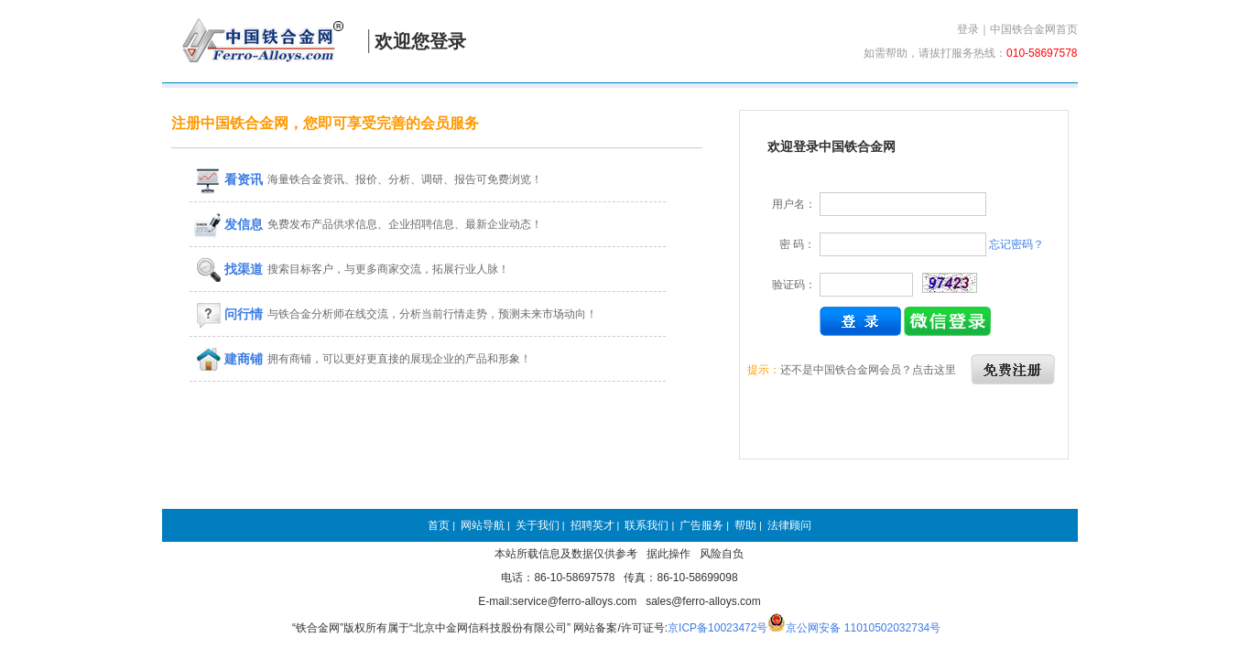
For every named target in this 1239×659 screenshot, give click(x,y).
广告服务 (701, 525)
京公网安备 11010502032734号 (863, 627)
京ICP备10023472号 (717, 627)
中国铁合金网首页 (1034, 29)
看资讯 (229, 179)
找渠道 (229, 269)
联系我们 (646, 525)
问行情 (229, 314)
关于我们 (538, 525)
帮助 (745, 525)
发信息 (229, 224)
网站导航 (483, 525)
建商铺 (229, 359)
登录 (968, 29)
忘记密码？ (1016, 244)
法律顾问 (789, 525)
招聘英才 (592, 525)
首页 (439, 525)
